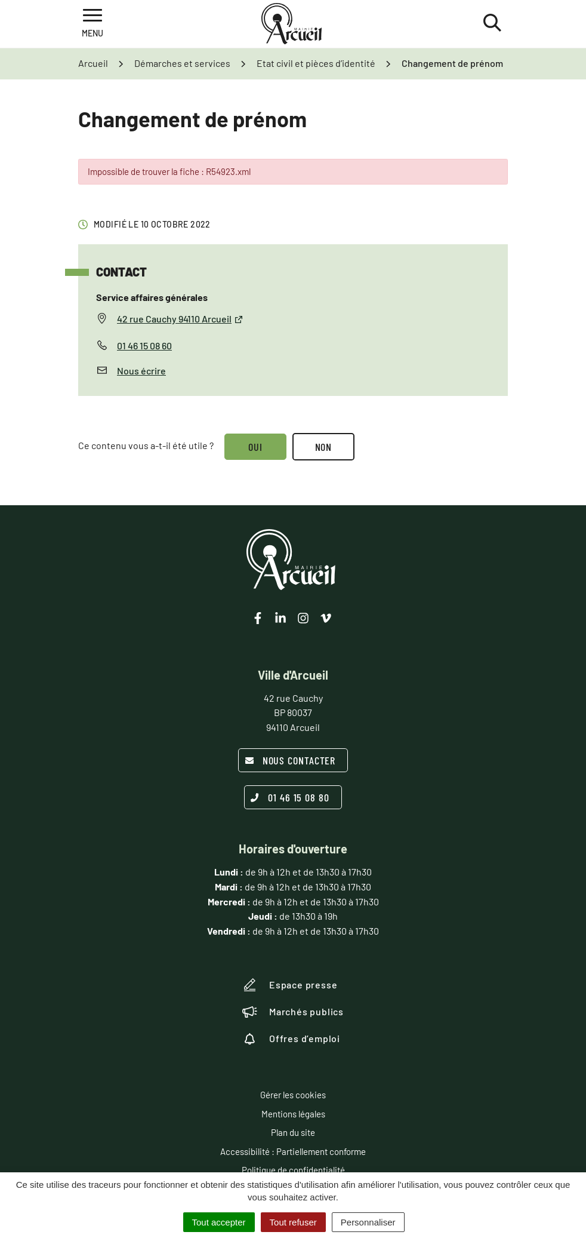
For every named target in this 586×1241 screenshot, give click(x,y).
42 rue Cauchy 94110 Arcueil (180, 318)
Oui (255, 446)
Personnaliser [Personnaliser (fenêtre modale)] (368, 1222)
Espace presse (289, 984)
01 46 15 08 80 (290, 797)
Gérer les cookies (293, 1094)
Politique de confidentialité (293, 1170)
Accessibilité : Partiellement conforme (293, 1151)
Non (323, 446)
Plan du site (293, 1132)
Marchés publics (293, 1012)
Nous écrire (141, 370)
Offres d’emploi (291, 1039)
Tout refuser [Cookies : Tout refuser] (293, 1222)
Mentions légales (293, 1113)
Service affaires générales (152, 297)
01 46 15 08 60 (144, 345)
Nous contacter (290, 760)
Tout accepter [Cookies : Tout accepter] (219, 1222)
